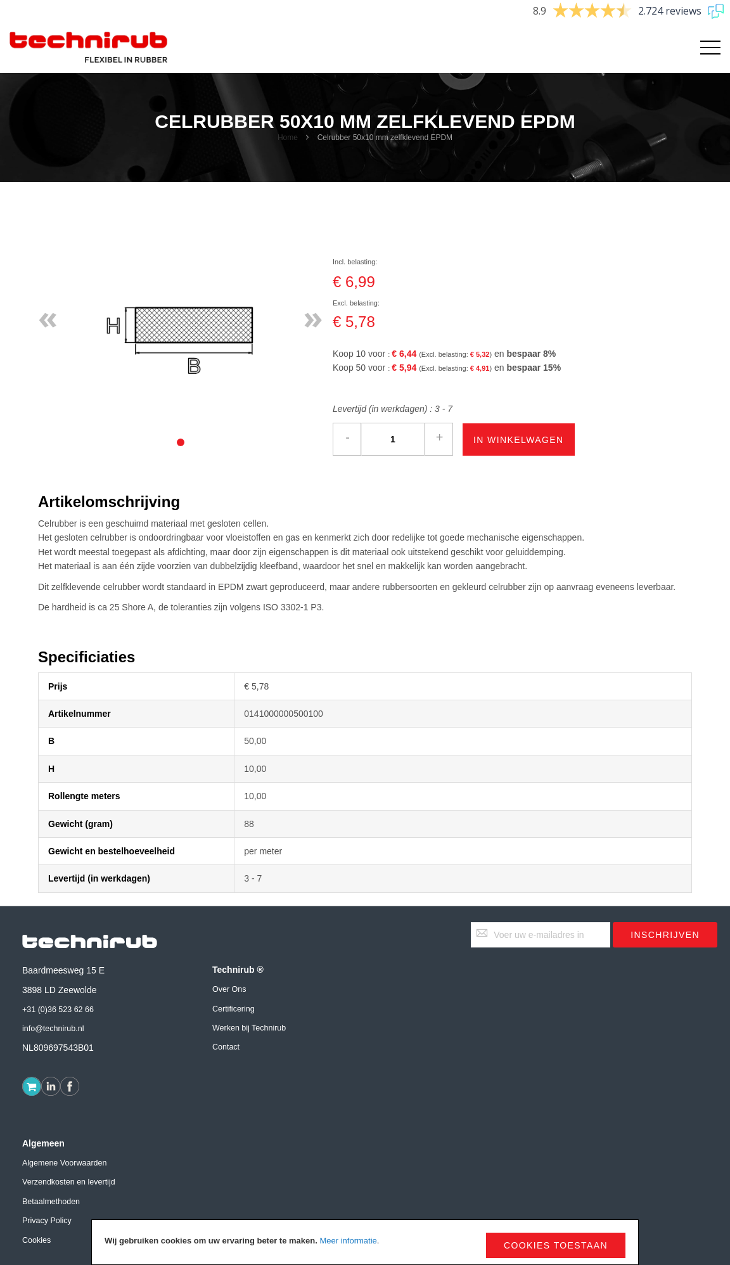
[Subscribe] (665, 934)
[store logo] (89, 47)
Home (288, 137)
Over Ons (229, 989)
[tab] (180, 442)
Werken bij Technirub (249, 1028)
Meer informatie (347, 1240)
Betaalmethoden (51, 1201)
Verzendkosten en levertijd (68, 1182)
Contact (226, 1047)
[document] (365, 1242)
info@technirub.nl (53, 1028)
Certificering (233, 1009)
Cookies (36, 1240)
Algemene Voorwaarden (64, 1163)
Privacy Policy (47, 1220)
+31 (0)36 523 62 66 (58, 1009)
